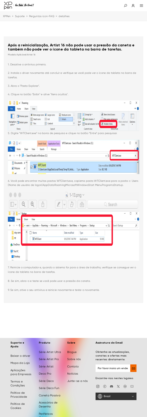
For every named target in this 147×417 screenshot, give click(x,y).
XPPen (7, 16)
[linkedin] (125, 379)
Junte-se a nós (77, 374)
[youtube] (132, 379)
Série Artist (46, 359)
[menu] (139, 5)
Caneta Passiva (49, 388)
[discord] (111, 379)
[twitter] (118, 379)
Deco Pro (45, 367)
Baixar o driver (20, 349)
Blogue (72, 345)
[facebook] (105, 379)
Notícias (72, 367)
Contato (73, 359)
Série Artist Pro (49, 352)
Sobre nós (74, 352)
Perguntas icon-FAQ (41, 16)
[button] (125, 5)
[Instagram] (98, 379)
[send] (133, 361)
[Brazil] (116, 389)
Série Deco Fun (49, 381)
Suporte (20, 16)
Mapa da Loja (20, 356)
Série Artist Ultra (50, 345)
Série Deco (46, 374)
